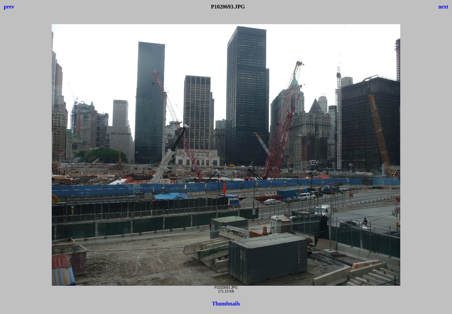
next (443, 7)
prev (9, 7)
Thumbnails (226, 304)
